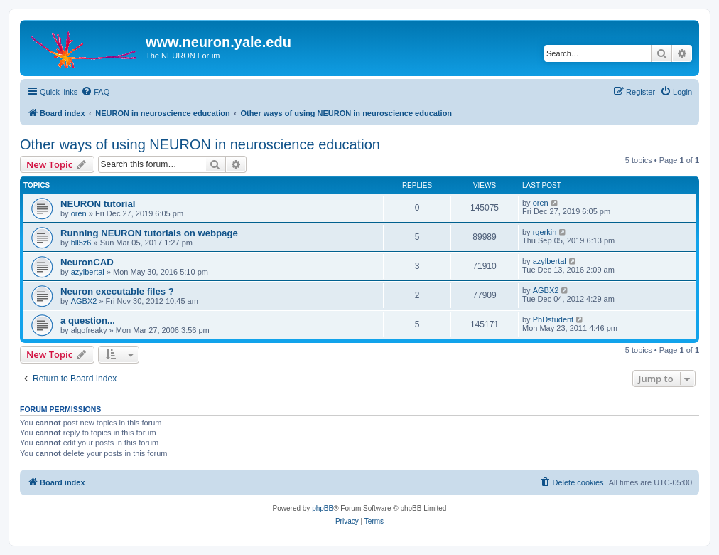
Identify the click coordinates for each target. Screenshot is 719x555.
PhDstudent (553, 319)
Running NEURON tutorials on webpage (149, 233)
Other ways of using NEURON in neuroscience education (200, 144)
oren (79, 213)
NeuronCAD (87, 262)
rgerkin (545, 232)
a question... (87, 320)
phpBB (322, 508)
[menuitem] (95, 91)
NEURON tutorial (98, 204)
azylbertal (87, 272)
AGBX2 (84, 301)
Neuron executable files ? (117, 291)
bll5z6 (81, 242)
